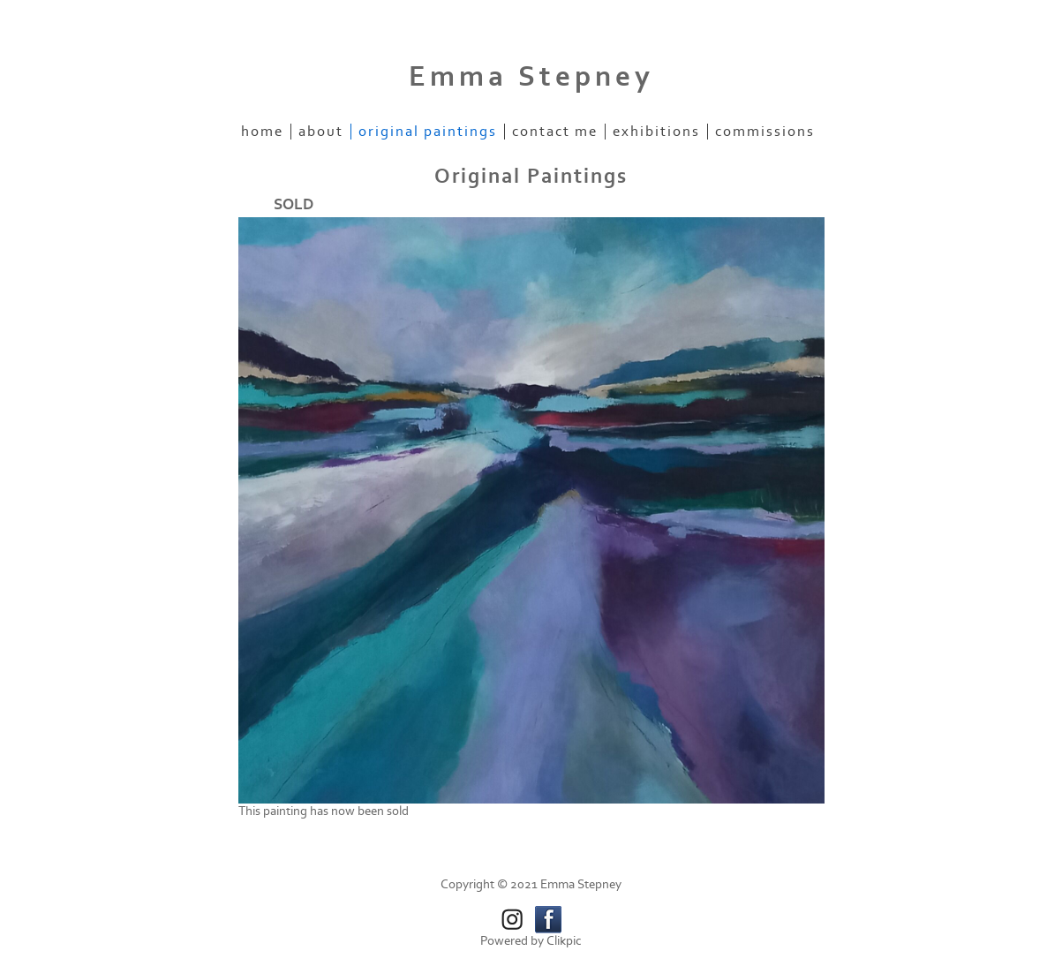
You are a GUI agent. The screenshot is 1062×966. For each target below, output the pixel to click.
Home (262, 132)
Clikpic (564, 940)
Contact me (555, 132)
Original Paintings (427, 132)
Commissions (765, 132)
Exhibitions (656, 132)
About (320, 132)
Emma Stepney (531, 77)
